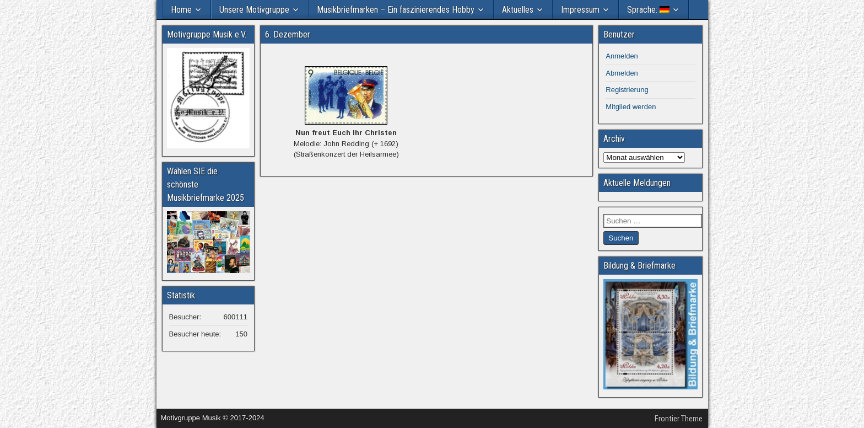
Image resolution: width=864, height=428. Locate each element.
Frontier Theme (679, 419)
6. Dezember (287, 34)
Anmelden (622, 56)
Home (181, 9)
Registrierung (627, 89)
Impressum (580, 9)
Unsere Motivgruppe (254, 9)
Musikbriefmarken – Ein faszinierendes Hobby (395, 9)
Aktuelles (517, 9)
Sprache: (648, 9)
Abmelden (622, 73)
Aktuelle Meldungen (637, 183)
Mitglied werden (631, 107)
